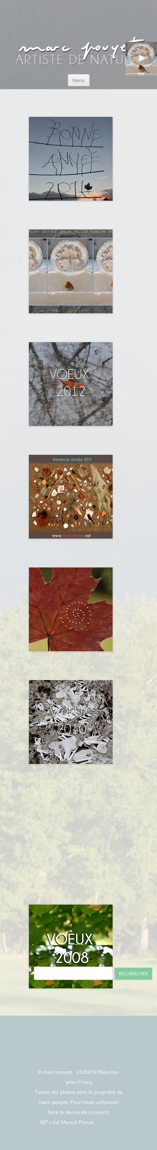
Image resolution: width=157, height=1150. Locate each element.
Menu (78, 80)
